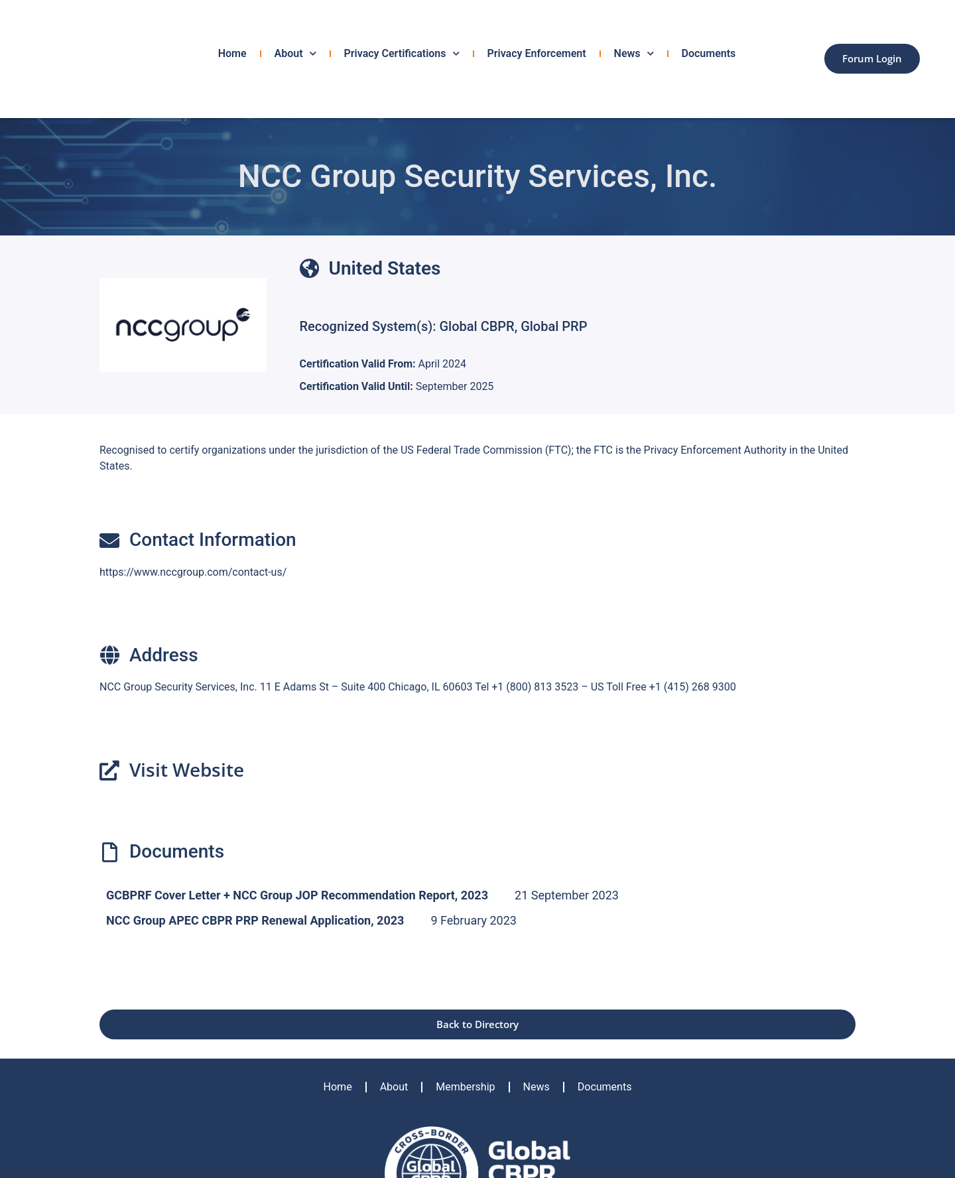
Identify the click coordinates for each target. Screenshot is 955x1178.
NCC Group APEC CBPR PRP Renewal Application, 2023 (255, 920)
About (295, 53)
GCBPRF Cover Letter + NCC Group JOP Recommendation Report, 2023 (297, 895)
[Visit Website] (109, 771)
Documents (709, 53)
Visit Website (186, 769)
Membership (465, 1086)
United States (385, 268)
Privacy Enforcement (536, 53)
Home (232, 53)
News (634, 53)
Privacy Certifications (402, 53)
